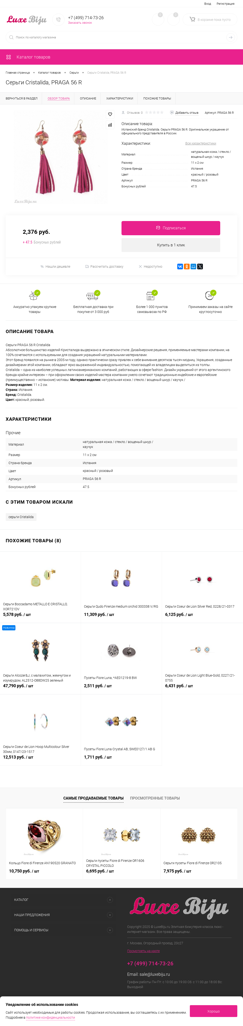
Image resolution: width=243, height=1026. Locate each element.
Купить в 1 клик (171, 245)
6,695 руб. (100, 871)
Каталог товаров (28, 56)
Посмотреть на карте (143, 951)
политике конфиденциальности (50, 1017)
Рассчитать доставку (104, 267)
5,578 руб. (40, 617)
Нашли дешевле (55, 267)
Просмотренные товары (155, 798)
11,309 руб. (121, 617)
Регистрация (225, 3)
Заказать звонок (80, 22)
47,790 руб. (40, 688)
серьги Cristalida (21, 517)
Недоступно (150, 267)
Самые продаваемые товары (93, 798)
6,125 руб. (202, 617)
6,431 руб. (202, 688)
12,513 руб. (40, 760)
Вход (207, 3)
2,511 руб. (121, 688)
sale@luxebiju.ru (155, 974)
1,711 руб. (121, 760)
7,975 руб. (177, 871)
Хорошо (213, 1011)
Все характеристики (200, 143)
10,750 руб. (24, 871)
